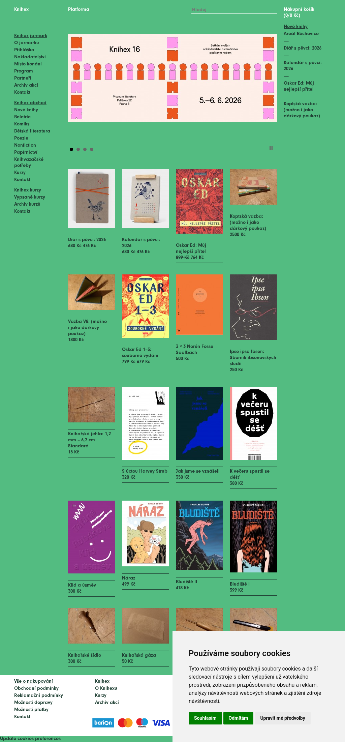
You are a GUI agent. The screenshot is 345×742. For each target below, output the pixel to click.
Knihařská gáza (139, 655)
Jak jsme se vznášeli (198, 471)
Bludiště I (240, 584)
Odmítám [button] (238, 718)
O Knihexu (106, 688)
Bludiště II (186, 582)
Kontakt (22, 92)
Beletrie (22, 117)
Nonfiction (25, 145)
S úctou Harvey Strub (144, 471)
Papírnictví (25, 152)
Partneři (22, 78)
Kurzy (20, 173)
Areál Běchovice (301, 34)
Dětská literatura (32, 131)
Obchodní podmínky (36, 688)
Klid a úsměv (82, 585)
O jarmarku (26, 43)
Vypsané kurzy (29, 197)
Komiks (21, 124)
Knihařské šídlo (84, 655)
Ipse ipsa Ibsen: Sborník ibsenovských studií (253, 358)
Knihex (21, 9)
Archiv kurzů (27, 204)
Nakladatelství (30, 57)
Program (23, 71)
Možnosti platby (31, 710)
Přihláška (24, 50)
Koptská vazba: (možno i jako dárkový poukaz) (248, 222)
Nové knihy (26, 110)
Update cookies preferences (30, 739)
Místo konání (28, 64)
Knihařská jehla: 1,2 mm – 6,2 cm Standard (89, 440)
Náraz (128, 578)
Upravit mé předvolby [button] (282, 718)
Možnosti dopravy (33, 703)
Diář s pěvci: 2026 (87, 240)
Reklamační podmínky (38, 695)
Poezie (21, 138)
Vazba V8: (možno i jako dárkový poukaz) (87, 328)
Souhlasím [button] (205, 718)
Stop (271, 148)
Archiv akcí (26, 85)
